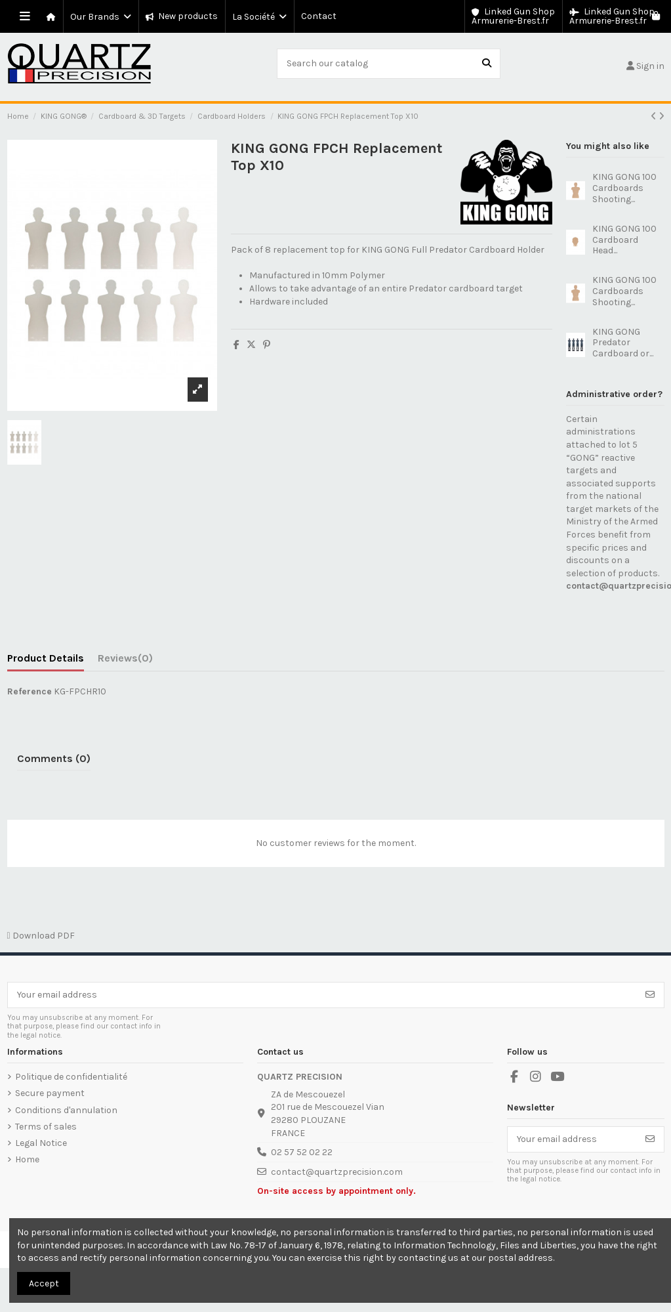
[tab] (125, 661)
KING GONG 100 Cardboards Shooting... (624, 188)
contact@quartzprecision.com (337, 1171)
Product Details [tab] (45, 658)
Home (27, 1159)
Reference (29, 691)
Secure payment (50, 1093)
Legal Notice (41, 1143)
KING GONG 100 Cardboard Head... (624, 240)
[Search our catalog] (486, 63)
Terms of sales (46, 1126)
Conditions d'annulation (66, 1110)
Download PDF (41, 935)
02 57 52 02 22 (302, 1152)
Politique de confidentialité (71, 1076)
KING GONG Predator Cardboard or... (622, 343)
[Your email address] (322, 995)
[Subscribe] (650, 995)
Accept (44, 1283)
